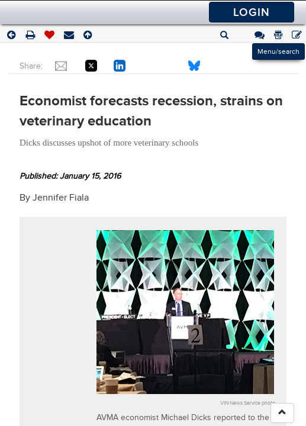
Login (251, 12)
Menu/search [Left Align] (278, 51)
